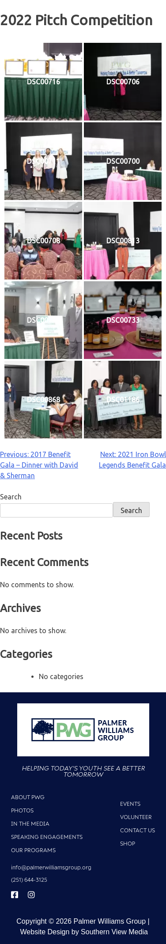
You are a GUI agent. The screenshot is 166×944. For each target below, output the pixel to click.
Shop (127, 843)
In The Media (30, 823)
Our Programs (33, 850)
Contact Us (137, 830)
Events (130, 804)
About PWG (28, 797)
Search (11, 497)
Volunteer (136, 817)
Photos (22, 810)
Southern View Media (114, 932)
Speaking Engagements (47, 837)
